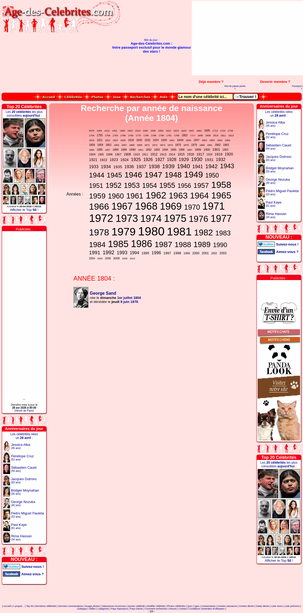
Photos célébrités (176, 606)
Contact (183, 608)
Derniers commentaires (70, 606)
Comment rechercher (156, 608)
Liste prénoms (292, 606)
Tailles (92, 608)
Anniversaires (208, 606)
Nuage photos (92, 606)
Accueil (7, 606)
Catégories (103, 608)
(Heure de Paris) (24, 410)
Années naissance (227, 606)
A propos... (18, 606)
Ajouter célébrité (136, 606)
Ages (197, 606)
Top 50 (29, 606)
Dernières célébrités (46, 606)
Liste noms (277, 606)
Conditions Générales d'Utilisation (207, 608)
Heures (173, 608)
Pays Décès (136, 608)
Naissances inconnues (114, 606)
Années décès (246, 606)
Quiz (189, 606)
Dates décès (262, 606)
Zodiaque (82, 608)
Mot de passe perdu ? (235, 87)
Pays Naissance (119, 608)
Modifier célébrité (156, 606)
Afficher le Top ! (24, 210)
